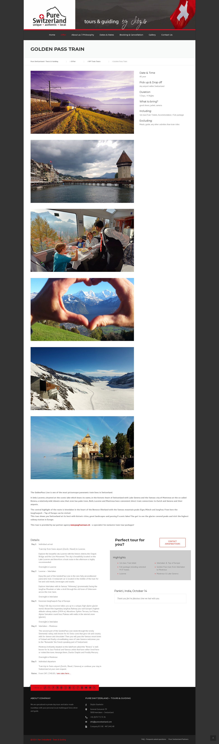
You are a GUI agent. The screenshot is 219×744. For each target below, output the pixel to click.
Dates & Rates (107, 35)
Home (52, 35)
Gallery (152, 35)
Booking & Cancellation (131, 35)
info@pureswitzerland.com (101, 722)
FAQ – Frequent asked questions (153, 739)
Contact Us (166, 35)
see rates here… (64, 673)
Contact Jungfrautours (172, 542)
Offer (63, 35)
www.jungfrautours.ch (80, 525)
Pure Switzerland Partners (178, 739)
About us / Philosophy (83, 35)
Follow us (37, 688)
